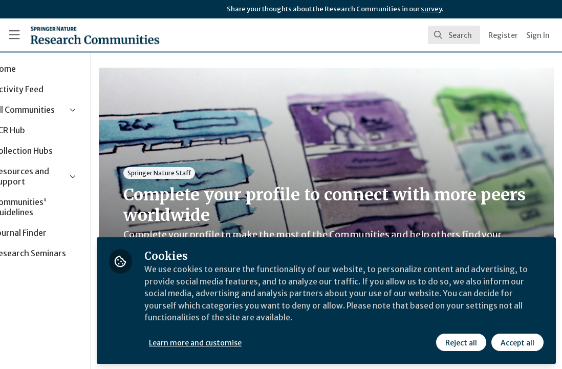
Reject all (461, 341)
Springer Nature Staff (199, 173)
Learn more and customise (235, 341)
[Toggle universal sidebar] (14, 34)
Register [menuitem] (503, 35)
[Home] (95, 35)
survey (431, 9)
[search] (454, 35)
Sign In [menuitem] (538, 35)
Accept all (517, 341)
